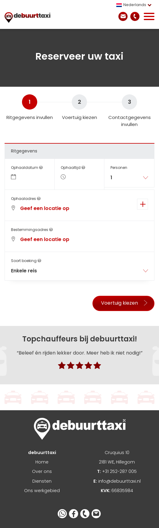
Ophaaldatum (27, 167)
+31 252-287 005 (117, 471)
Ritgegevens (24, 151)
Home (42, 462)
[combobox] (129, 180)
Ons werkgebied (42, 491)
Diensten (42, 481)
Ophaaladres (26, 198)
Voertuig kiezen (124, 302)
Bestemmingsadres (32, 229)
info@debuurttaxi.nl (117, 481)
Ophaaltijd (73, 167)
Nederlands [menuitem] (134, 4)
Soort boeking (26, 260)
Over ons (42, 471)
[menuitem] (135, 5)
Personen (118, 167)
